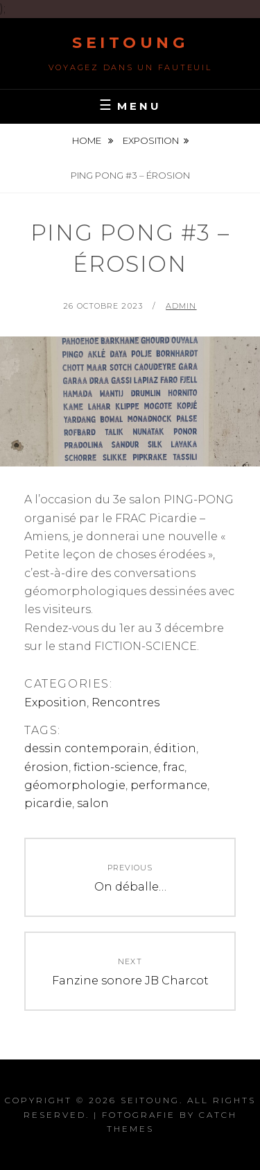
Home (87, 140)
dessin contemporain (86, 748)
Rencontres (125, 702)
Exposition (151, 140)
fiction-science (115, 767)
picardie (48, 803)
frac (173, 767)
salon (93, 803)
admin (181, 306)
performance (168, 785)
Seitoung (130, 42)
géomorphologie (74, 785)
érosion (46, 767)
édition (175, 748)
